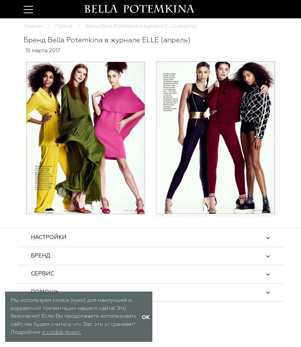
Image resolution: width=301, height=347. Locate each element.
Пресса (63, 26)
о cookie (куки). (61, 332)
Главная (33, 26)
